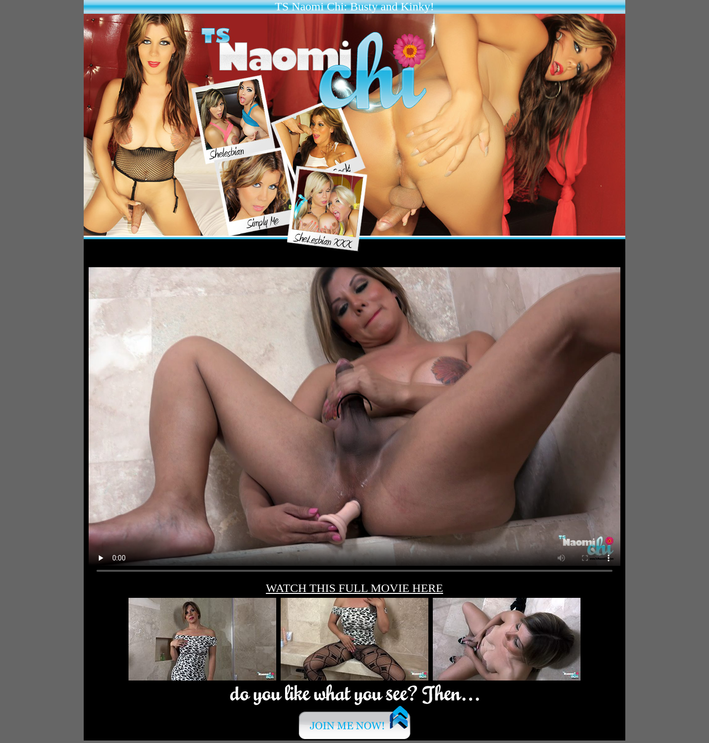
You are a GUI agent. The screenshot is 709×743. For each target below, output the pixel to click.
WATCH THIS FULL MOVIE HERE (354, 588)
